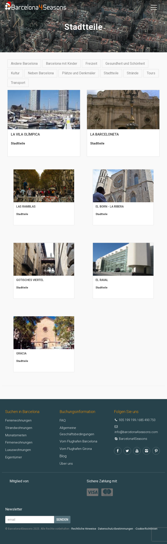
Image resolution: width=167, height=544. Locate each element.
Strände (133, 73)
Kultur (15, 73)
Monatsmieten (16, 435)
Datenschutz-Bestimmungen (115, 528)
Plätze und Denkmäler (78, 73)
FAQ (63, 420)
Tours (151, 73)
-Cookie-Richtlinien (146, 528)
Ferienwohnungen (18, 420)
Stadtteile (111, 73)
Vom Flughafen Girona (77, 449)
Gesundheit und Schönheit (125, 63)
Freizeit (91, 63)
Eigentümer (13, 457)
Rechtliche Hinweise (83, 528)
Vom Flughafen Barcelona (79, 441)
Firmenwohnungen (19, 442)
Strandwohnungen (19, 428)
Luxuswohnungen (18, 450)
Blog (63, 456)
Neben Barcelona (41, 73)
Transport (18, 83)
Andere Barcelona (24, 63)
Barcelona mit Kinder (61, 63)
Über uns (66, 463)
